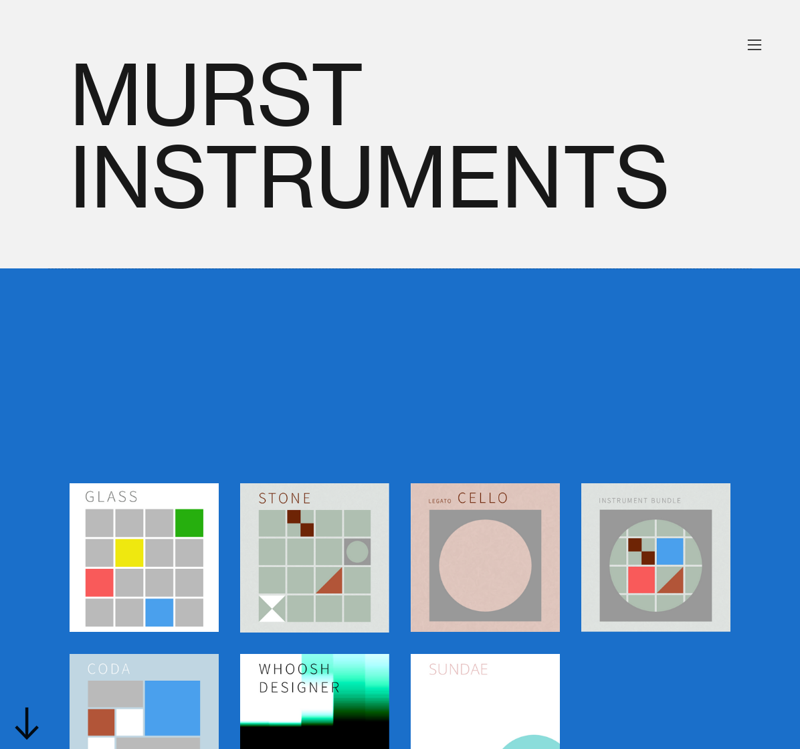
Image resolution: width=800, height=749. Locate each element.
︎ (754, 45)
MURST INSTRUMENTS (370, 136)
